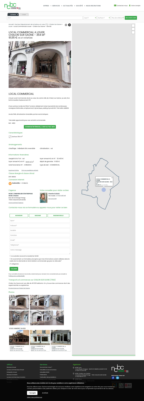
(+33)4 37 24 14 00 (80, 370)
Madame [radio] (38, 215)
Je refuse (45, 393)
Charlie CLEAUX (54, 194)
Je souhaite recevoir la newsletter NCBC (25, 256)
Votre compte (135, 6)
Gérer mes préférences (34, 397)
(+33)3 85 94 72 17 (80, 376)
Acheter (13, 14)
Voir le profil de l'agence (16, 203)
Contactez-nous (122, 6)
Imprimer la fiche (14, 170)
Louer (24, 14)
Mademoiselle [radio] (58, 215)
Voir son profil (52, 198)
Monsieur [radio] (18, 215)
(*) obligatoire (14, 264)
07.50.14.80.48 (61, 196)
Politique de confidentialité (17, 276)
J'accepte (32, 393)
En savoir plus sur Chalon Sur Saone (19, 288)
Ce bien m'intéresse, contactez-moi (40, 127)
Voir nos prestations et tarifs (29, 170)
